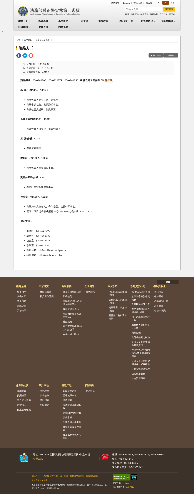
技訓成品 (21, 395)
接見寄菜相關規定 (72, 291)
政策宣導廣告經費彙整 (141, 298)
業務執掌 (21, 310)
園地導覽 (44, 390)
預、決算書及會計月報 (141, 318)
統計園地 (23, 26)
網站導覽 (115, 3)
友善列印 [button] (172, 55)
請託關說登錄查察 (72, 412)
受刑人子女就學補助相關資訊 (141, 344)
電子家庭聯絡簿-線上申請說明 (72, 328)
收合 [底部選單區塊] (168, 282)
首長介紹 (21, 296)
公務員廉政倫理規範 (72, 428)
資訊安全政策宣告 (39, 480)
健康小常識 (160, 310)
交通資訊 (38, 458)
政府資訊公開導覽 (141, 291)
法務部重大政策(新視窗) (118, 301)
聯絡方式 (26, 48)
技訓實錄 (21, 390)
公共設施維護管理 (141, 368)
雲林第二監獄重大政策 (118, 317)
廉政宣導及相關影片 (72, 406)
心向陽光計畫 (161, 301)
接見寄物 (135, 14)
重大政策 (103, 20)
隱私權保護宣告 (77, 476)
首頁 (18, 40)
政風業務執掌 (70, 390)
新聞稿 (172, 14)
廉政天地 (43, 26)
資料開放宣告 (92, 476)
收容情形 (44, 395)
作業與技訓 (167, 20)
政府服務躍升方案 (141, 304)
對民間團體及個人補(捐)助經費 (141, 310)
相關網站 (44, 404)
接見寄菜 (144, 14)
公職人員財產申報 (72, 422)
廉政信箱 (67, 400)
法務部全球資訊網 (50, 476)
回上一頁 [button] (157, 55)
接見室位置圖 (47, 296)
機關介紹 (23, 20)
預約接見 (67, 296)
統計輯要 (44, 400)
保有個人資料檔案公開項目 (141, 326)
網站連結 (90, 390)
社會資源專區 (138, 378)
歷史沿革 (21, 291)
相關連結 (63, 26)
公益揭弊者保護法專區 (72, 436)
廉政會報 (67, 417)
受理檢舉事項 (70, 395)
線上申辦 (64, 476)
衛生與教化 (147, 20)
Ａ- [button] (158, 3)
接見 (127, 14)
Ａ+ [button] (172, 3)
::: (16, 2)
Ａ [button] (165, 3)
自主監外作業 (24, 409)
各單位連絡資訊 (42, 40)
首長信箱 (21, 301)
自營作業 (163, 14)
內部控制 (136, 332)
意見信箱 (138, 3)
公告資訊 (83, 20)
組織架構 (21, 305)
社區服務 (67, 321)
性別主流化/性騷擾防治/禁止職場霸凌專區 (141, 353)
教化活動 (158, 291)
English (126, 3)
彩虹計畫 (158, 305)
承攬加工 (21, 404)
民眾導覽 (43, 20)
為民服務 (63, 20)
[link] (18, 56)
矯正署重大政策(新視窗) (118, 309)
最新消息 (90, 291)
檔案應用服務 (138, 373)
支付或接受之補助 (141, 337)
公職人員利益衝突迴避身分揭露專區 (141, 362)
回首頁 (149, 3)
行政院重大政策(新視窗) (118, 293)
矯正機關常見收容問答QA (72, 315)
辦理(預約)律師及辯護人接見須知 (72, 303)
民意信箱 (107, 80)
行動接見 (154, 14)
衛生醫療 (158, 296)
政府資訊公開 (126, 20)
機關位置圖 (45, 291)
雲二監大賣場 (24, 400)
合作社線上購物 (71, 334)
